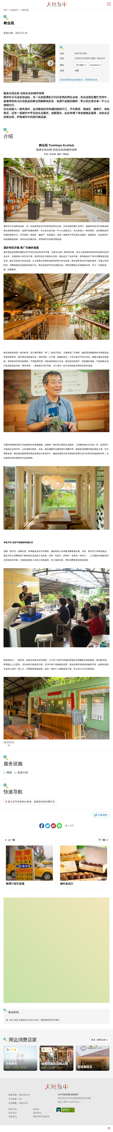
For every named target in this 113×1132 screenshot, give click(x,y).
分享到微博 (53, 825)
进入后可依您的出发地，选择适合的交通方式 (30, 801)
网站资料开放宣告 (41, 1116)
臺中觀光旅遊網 (57, 4)
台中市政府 (56, 1087)
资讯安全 (13, 1113)
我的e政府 (58, 1110)
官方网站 (81, 65)
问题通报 (102, 815)
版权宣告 (37, 1113)
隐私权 (36, 1109)
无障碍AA (68, 1110)
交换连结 (13, 1116)
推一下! (47, 825)
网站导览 (13, 1109)
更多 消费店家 (99, 1040)
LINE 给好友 (59, 825)
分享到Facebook (41, 825)
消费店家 (25, 10)
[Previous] (8, 63)
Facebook (95, 65)
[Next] (50, 63)
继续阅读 (9, 742)
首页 (5, 10)
